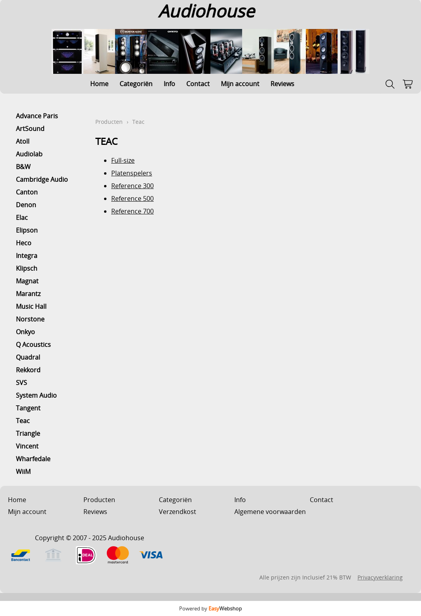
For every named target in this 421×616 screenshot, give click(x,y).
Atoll (22, 141)
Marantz (28, 293)
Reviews (282, 83)
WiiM (23, 471)
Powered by (210, 608)
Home (99, 83)
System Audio (36, 395)
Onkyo (25, 331)
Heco (23, 243)
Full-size (123, 160)
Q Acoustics (33, 344)
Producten (109, 121)
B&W (23, 166)
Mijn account (240, 83)
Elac (22, 217)
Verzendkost (177, 511)
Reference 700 (132, 211)
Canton (27, 192)
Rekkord (28, 370)
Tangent (28, 408)
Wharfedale (33, 458)
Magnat (27, 281)
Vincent (27, 446)
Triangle (28, 433)
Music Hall (31, 306)
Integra (26, 255)
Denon (26, 204)
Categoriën (136, 83)
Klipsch (26, 268)
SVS (21, 382)
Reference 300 (132, 185)
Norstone (30, 319)
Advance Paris (37, 116)
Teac (23, 420)
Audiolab (29, 154)
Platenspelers (131, 173)
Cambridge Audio (42, 179)
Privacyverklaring (380, 577)
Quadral (28, 357)
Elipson (27, 230)
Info (169, 83)
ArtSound (30, 128)
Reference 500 (132, 198)
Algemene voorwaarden (270, 511)
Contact (198, 83)
